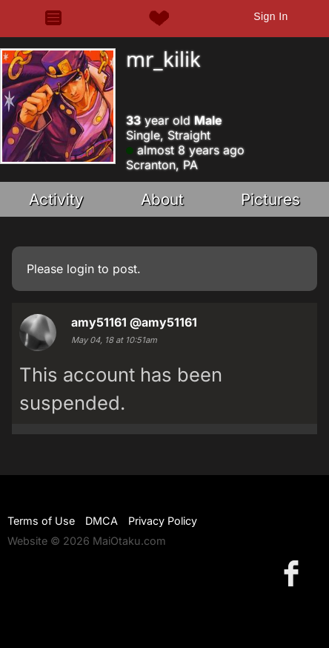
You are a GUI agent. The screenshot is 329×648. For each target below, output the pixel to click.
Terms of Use (41, 520)
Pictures (270, 199)
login (80, 268)
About (162, 199)
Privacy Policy (162, 520)
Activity (56, 199)
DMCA (101, 520)
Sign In (270, 16)
